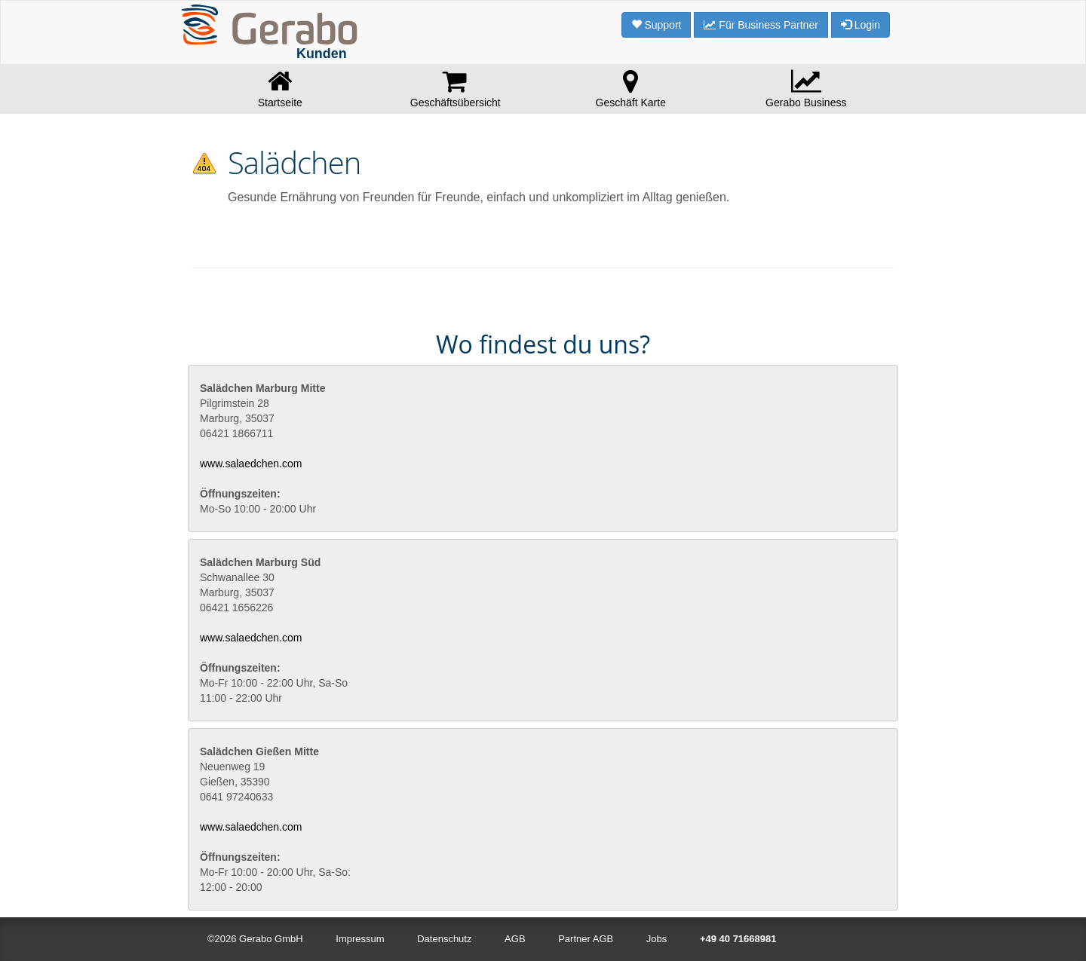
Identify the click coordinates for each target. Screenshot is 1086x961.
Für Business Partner (761, 25)
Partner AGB (585, 938)
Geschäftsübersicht (456, 89)
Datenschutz (444, 938)
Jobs (656, 938)
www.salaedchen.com (251, 464)
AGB (515, 938)
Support (656, 25)
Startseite (280, 89)
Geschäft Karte (631, 89)
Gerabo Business (806, 89)
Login (860, 25)
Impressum (360, 938)
